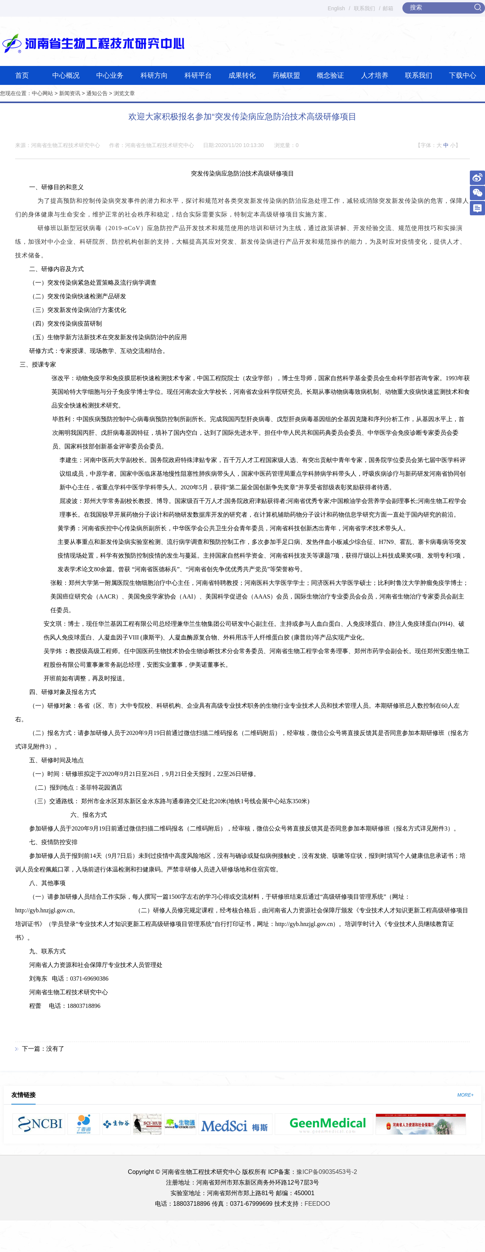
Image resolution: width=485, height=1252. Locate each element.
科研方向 (154, 75)
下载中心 (462, 75)
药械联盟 (286, 75)
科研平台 (198, 75)
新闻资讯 (69, 93)
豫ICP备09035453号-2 (326, 1172)
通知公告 (97, 93)
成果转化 (242, 75)
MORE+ (465, 1095)
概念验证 (330, 75)
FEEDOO (317, 1203)
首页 (22, 75)
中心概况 (66, 75)
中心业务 (110, 75)
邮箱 (388, 8)
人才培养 (374, 75)
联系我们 (364, 8)
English (336, 8)
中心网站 (42, 93)
